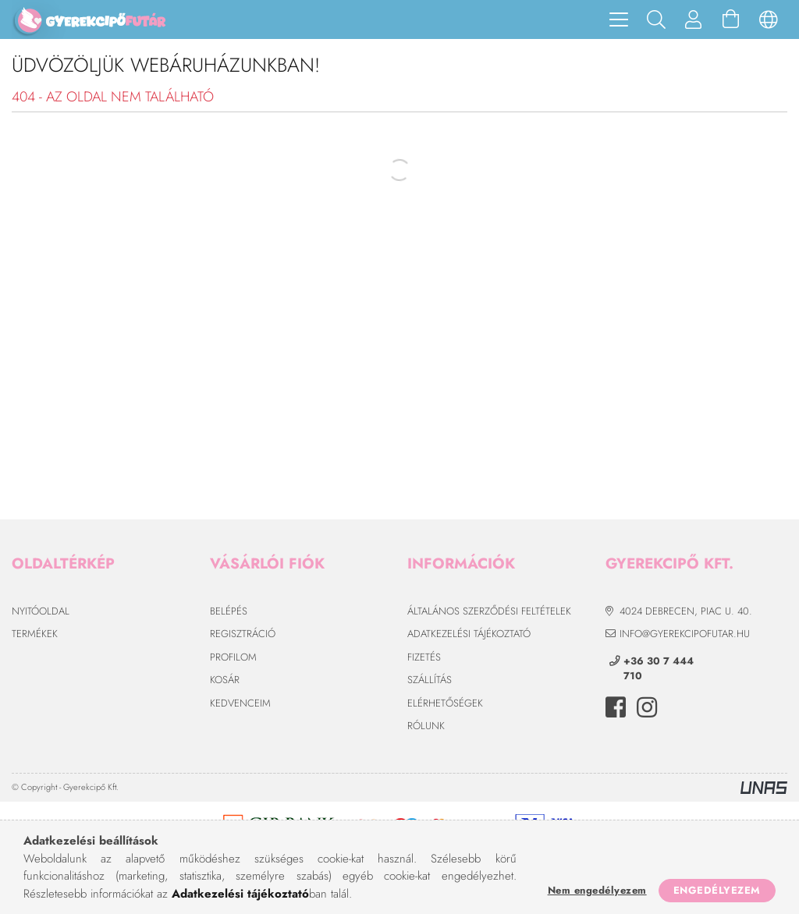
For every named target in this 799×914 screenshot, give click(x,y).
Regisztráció (242, 633)
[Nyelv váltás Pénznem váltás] (768, 19)
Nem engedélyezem (597, 890)
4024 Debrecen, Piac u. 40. (686, 611)
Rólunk (426, 725)
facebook (615, 707)
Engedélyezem (717, 890)
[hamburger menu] (618, 19)
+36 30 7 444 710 (658, 669)
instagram (647, 707)
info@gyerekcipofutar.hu (685, 633)
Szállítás (429, 679)
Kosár (225, 679)
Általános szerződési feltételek (489, 611)
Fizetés (424, 657)
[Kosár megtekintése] (731, 19)
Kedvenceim (240, 703)
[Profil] (693, 19)
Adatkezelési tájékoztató (469, 633)
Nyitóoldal (40, 611)
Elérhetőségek (445, 703)
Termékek (35, 633)
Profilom (233, 657)
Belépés (228, 611)
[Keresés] (656, 19)
